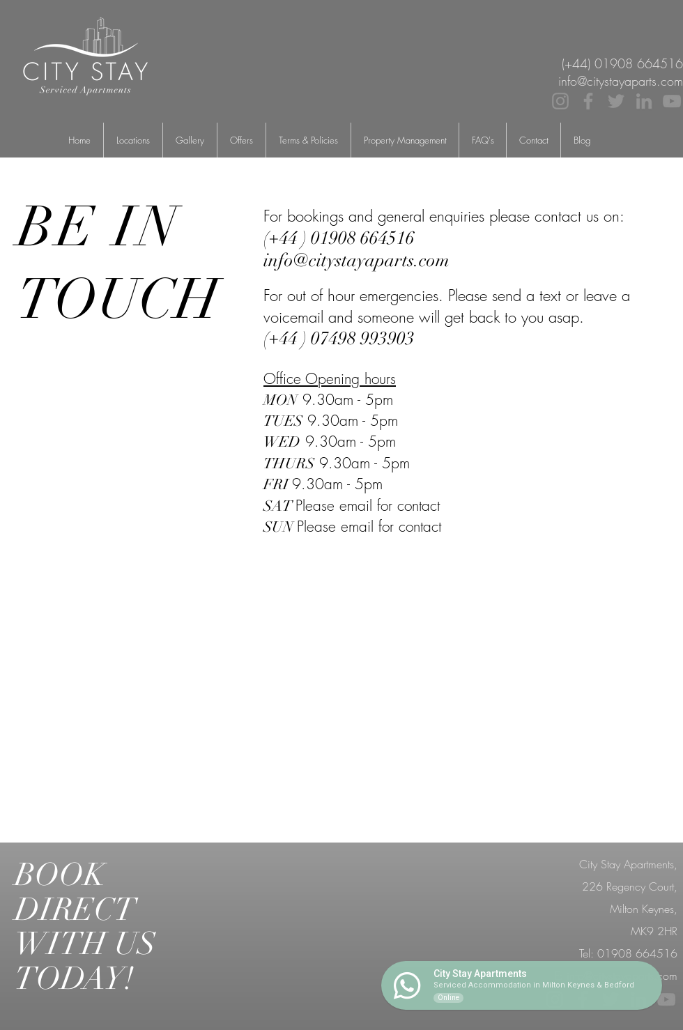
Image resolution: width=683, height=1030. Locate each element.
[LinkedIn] (644, 101)
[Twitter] (616, 101)
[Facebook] (588, 101)
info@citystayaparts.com (622, 975)
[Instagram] (560, 101)
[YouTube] (672, 101)
